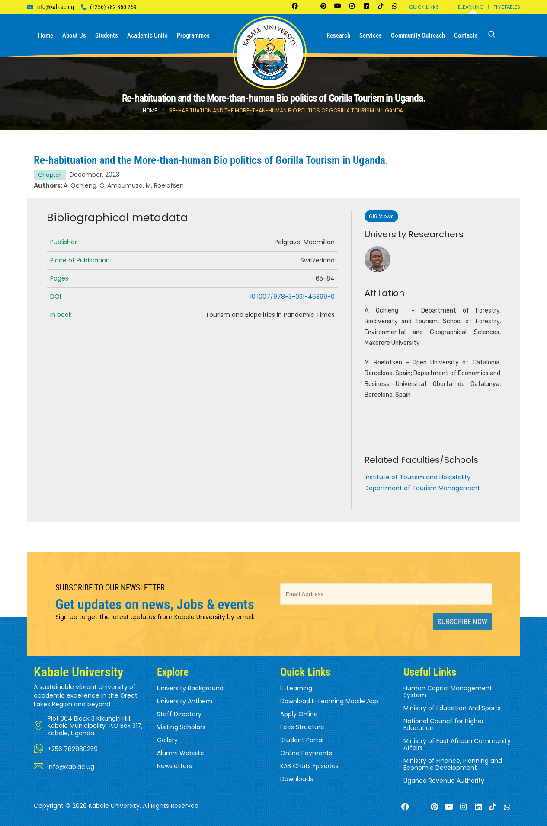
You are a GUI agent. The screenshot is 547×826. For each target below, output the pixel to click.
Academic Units (147, 35)
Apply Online (299, 714)
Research (338, 35)
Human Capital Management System (447, 691)
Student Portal (301, 740)
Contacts (466, 35)
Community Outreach (418, 35)
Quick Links (424, 6)
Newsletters (174, 766)
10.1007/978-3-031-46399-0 (292, 296)
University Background (190, 688)
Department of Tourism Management (422, 488)
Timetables (506, 6)
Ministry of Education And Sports (452, 708)
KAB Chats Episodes (309, 766)
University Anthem (184, 701)
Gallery (167, 740)
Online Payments (306, 753)
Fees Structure (302, 727)
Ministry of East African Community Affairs (457, 744)
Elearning (470, 6)
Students (106, 35)
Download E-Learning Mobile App (329, 701)
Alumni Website (180, 753)
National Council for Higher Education (443, 724)
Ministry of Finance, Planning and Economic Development (452, 764)
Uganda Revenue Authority (443, 780)
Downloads (296, 779)
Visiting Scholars (181, 727)
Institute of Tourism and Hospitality (417, 477)
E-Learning (296, 688)
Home (45, 35)
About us (74, 35)
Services (370, 35)
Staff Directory (179, 714)
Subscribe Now (462, 621)
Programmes (193, 35)
